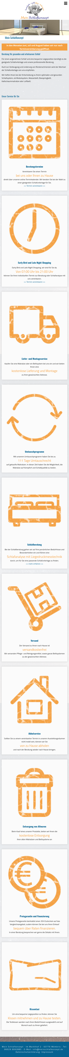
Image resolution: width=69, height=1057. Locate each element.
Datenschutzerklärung (28, 1052)
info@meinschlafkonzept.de (48, 1049)
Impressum (47, 1052)
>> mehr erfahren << (34, 563)
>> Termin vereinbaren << (34, 185)
